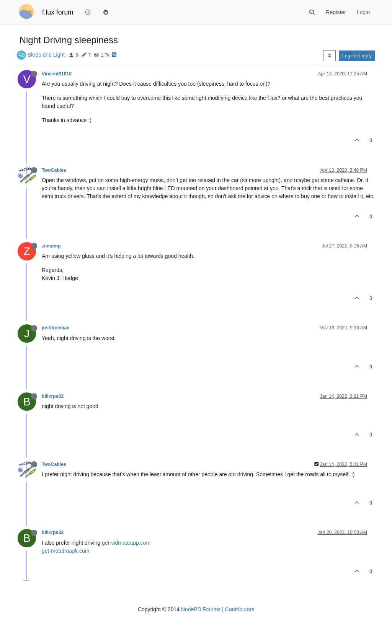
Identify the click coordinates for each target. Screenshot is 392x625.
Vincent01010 (57, 73)
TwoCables (54, 170)
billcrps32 (53, 396)
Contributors (239, 609)
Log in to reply (357, 56)
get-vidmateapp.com (126, 543)
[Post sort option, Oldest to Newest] (329, 55)
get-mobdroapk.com (66, 551)
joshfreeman (56, 327)
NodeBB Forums (200, 609)
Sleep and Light (46, 55)
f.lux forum (58, 12)
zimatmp (51, 246)
